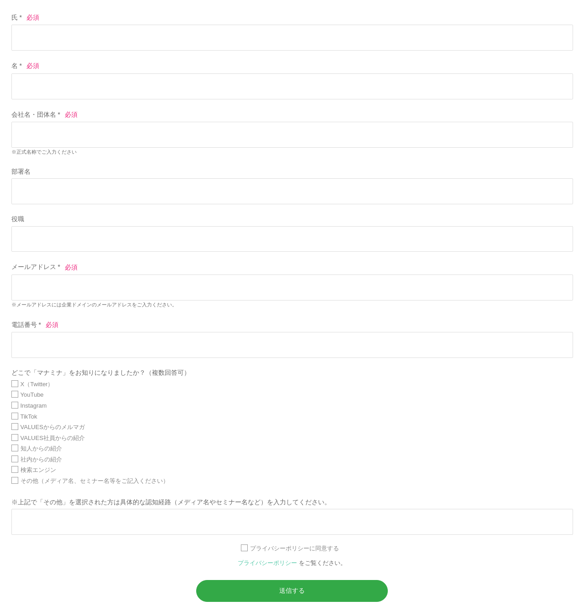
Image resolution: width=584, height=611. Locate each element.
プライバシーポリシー (268, 562)
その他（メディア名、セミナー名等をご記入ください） (95, 480)
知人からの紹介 (41, 448)
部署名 (21, 171)
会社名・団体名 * (35, 114)
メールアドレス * (35, 267)
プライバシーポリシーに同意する (294, 548)
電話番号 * (26, 324)
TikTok (29, 416)
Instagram (34, 405)
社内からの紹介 (41, 459)
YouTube (32, 394)
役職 (17, 219)
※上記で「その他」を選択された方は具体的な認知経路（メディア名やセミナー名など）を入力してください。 (171, 502)
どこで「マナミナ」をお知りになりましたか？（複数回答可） (100, 372)
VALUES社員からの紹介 (53, 438)
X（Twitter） (37, 384)
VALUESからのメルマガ (53, 427)
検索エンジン (38, 469)
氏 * (16, 17)
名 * (16, 65)
